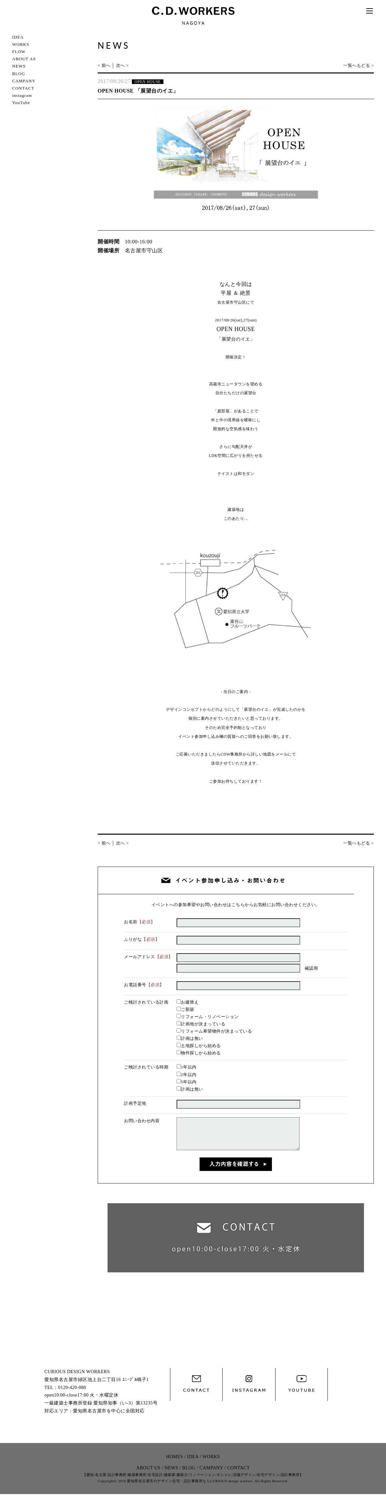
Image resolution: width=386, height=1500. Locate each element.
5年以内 (187, 1081)
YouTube (21, 102)
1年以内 (187, 1067)
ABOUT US (148, 1473)
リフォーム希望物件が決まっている (214, 1031)
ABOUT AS (24, 58)
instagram (22, 95)
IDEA (18, 37)
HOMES (174, 1462)
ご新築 (185, 1009)
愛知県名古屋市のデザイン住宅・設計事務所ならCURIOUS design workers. (190, 1487)
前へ (106, 65)
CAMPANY (24, 80)
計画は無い (190, 1038)
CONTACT (23, 88)
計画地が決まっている (201, 1023)
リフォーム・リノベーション (208, 1016)
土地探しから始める (199, 1045)
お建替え (188, 1002)
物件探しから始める (199, 1052)
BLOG (18, 73)
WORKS (20, 44)
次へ (120, 65)
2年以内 (187, 1074)
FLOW (19, 51)
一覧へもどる (356, 65)
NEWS (19, 66)
